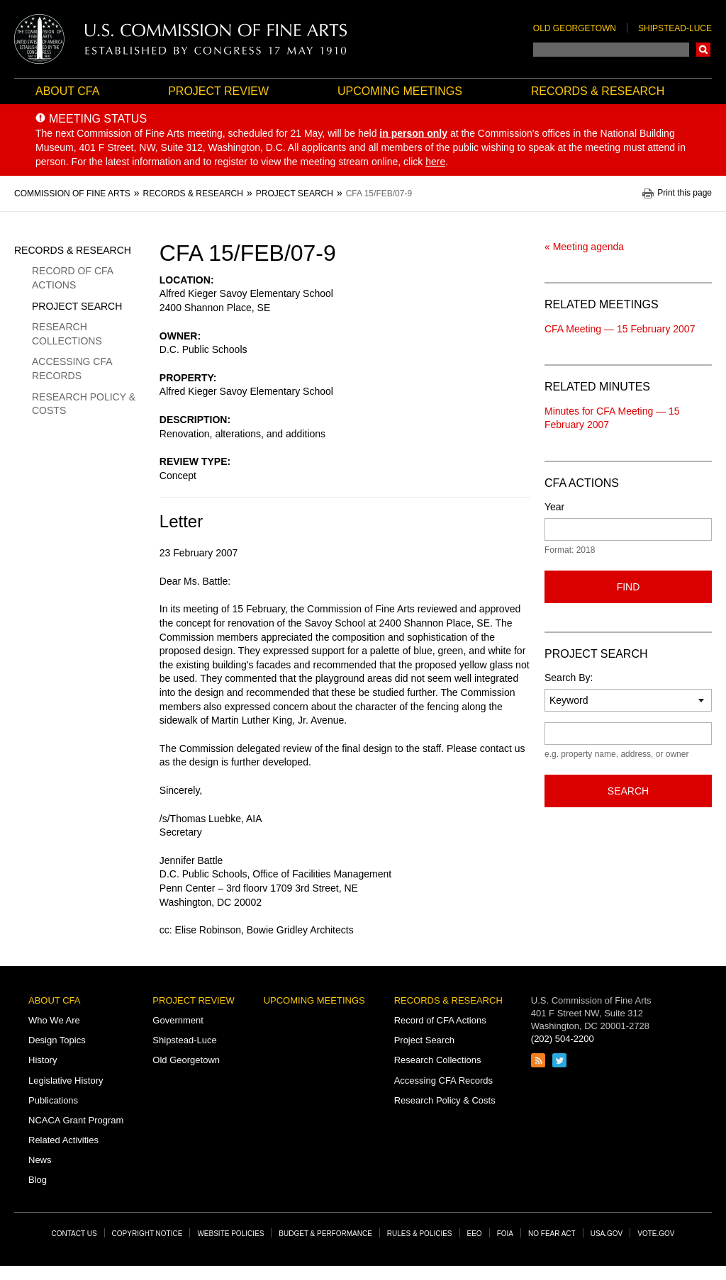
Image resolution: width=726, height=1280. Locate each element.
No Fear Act (552, 1233)
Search (703, 50)
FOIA (505, 1233)
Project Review (218, 91)
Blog (37, 1179)
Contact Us (74, 1233)
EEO (474, 1233)
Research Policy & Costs (83, 404)
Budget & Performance (325, 1233)
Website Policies (230, 1233)
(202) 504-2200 (562, 1038)
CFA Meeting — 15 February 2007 (619, 329)
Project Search (77, 306)
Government (177, 1020)
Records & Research (597, 91)
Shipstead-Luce (675, 28)
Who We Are (54, 1020)
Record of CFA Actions (72, 278)
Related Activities (63, 1140)
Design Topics (57, 1040)
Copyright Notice (147, 1233)
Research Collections (67, 334)
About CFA (67, 91)
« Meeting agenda (584, 246)
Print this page (684, 193)
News (40, 1160)
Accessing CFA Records (72, 368)
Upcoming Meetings (399, 91)
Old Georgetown (574, 28)
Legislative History (66, 1080)
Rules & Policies (419, 1233)
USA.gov (607, 1233)
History (42, 1060)
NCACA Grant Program (75, 1120)
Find (628, 587)
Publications (53, 1100)
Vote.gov (655, 1233)
